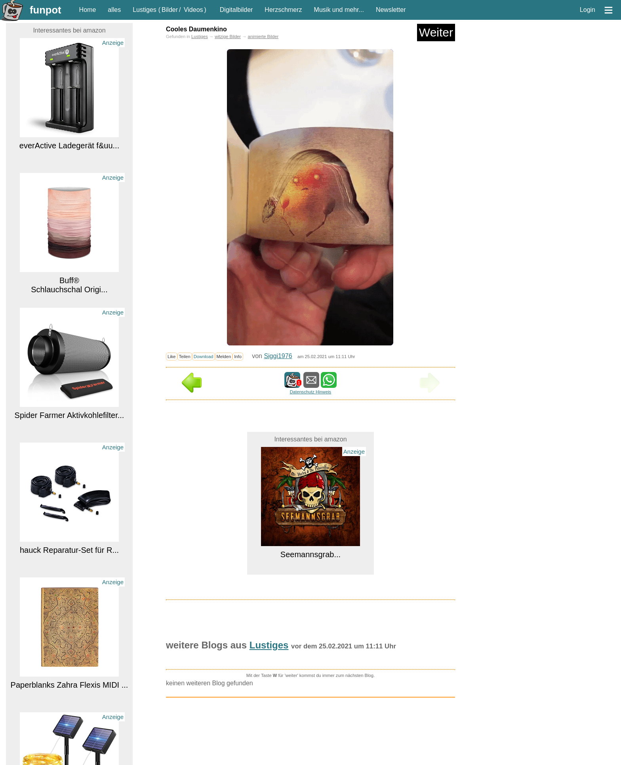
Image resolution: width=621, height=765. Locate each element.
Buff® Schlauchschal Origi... (69, 285)
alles (114, 9)
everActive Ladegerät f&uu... (69, 145)
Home (87, 9)
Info (238, 356)
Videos (193, 9)
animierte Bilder (263, 36)
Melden (224, 356)
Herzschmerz (283, 9)
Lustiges (144, 9)
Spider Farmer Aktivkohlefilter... (69, 415)
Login (587, 9)
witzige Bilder (228, 36)
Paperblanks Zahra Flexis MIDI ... (69, 685)
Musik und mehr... (339, 9)
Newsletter (391, 9)
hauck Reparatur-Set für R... (69, 550)
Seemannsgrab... (310, 554)
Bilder (170, 9)
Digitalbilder (236, 9)
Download (203, 356)
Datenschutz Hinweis (310, 391)
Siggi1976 (278, 356)
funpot (45, 9)
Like (172, 356)
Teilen (184, 356)
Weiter (436, 32)
